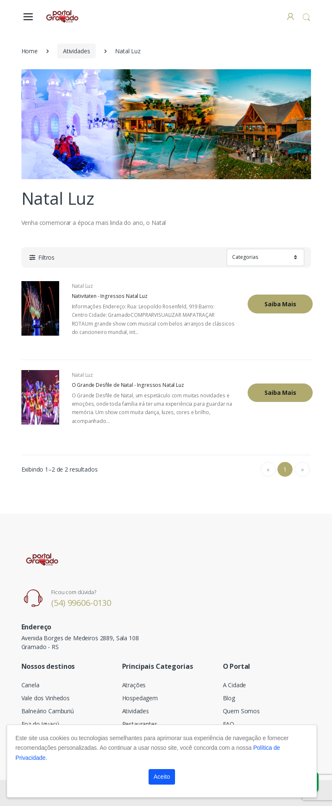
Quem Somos (241, 711)
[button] (306, 17)
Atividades (76, 51)
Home (29, 51)
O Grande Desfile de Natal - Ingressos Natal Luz (128, 385)
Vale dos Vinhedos (45, 698)
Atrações (134, 685)
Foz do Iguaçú (40, 724)
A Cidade (234, 685)
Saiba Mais (280, 304)
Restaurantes (139, 724)
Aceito (162, 776)
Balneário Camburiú (47, 711)
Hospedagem (140, 698)
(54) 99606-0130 (81, 602)
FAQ (229, 724)
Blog (229, 698)
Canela (30, 685)
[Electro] (63, 16)
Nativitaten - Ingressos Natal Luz (109, 296)
